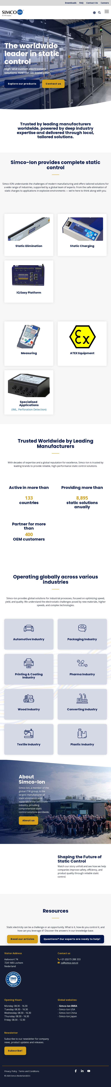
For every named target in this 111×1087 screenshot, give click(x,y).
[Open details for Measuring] (28, 340)
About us (28, 820)
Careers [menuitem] (105, 2)
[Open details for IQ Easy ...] (28, 281)
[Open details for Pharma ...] (82, 667)
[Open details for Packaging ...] (82, 632)
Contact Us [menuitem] (92, 2)
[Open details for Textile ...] (28, 738)
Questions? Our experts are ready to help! (72, 939)
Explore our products (22, 83)
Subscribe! (15, 1050)
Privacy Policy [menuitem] (10, 1071)
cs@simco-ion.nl (69, 962)
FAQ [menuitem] (81, 2)
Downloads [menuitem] (70, 2)
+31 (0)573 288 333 (70, 959)
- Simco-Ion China (67, 1012)
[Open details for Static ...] (28, 235)
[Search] (99, 12)
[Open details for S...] (28, 392)
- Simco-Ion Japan (67, 1016)
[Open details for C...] (82, 703)
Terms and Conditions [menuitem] (28, 1071)
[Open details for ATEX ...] (82, 340)
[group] (55, 131)
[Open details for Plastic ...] (82, 738)
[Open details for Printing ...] (28, 669)
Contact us (53, 83)
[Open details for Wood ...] (28, 703)
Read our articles (22, 939)
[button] (107, 11)
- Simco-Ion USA (66, 1009)
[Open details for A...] (28, 632)
